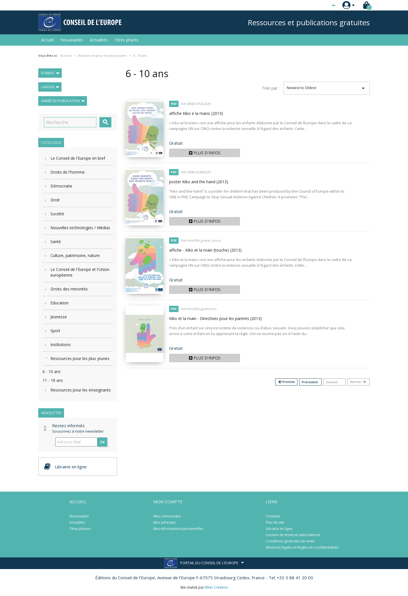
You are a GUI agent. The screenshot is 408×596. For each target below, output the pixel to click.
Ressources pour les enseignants (80, 390)
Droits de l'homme (67, 172)
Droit (55, 200)
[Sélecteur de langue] (322, 5)
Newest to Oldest (327, 88)
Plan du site (275, 522)
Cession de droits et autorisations (293, 534)
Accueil (47, 40)
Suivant (331, 382)
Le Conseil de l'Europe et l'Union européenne (79, 272)
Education (59, 303)
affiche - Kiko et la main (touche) (205, 250)
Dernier (358, 382)
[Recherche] (70, 122)
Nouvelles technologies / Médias (80, 227)
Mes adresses (164, 522)
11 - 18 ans (52, 380)
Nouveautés (72, 40)
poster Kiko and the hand (198, 181)
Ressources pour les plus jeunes (79, 358)
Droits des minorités (69, 289)
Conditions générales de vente (290, 541)
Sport (55, 330)
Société (57, 213)
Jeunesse (58, 316)
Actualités (99, 40)
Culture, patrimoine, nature (75, 255)
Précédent (310, 382)
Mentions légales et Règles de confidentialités (302, 547)
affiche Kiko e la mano (196, 113)
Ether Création (216, 587)
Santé (55, 241)
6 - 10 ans (51, 371)
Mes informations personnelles (178, 528)
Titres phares (126, 40)
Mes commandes (167, 516)
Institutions (60, 344)
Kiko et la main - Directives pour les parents (215, 318)
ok (102, 442)
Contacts (273, 516)
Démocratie (61, 186)
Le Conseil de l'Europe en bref (77, 158)
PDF (174, 104)
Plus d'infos (204, 152)
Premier (286, 382)
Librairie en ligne (279, 528)
